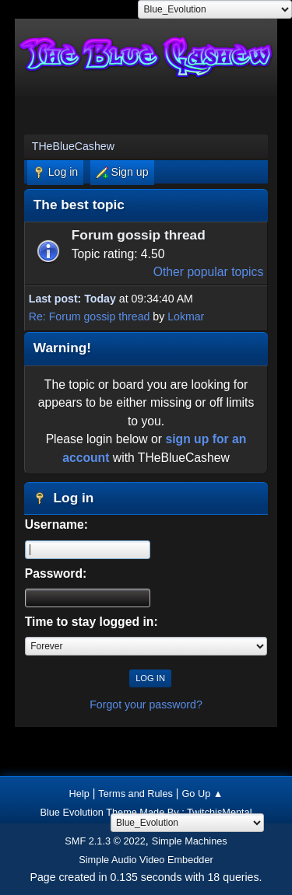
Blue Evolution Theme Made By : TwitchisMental (146, 812)
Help (79, 793)
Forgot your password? (146, 704)
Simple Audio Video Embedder (146, 859)
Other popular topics (208, 271)
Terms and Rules (135, 793)
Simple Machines (189, 841)
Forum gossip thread (139, 235)
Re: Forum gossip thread (89, 316)
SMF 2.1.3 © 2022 (105, 841)
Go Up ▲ (202, 793)
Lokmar (185, 316)
